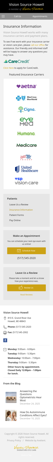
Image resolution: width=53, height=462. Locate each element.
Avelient (41, 440)
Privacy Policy (14, 440)
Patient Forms (16, 215)
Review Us (26, 287)
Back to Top (26, 455)
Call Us (17, 16)
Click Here (8, 67)
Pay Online (15, 220)
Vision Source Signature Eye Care (26, 447)
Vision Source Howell (34, 433)
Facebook (5, 340)
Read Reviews (26, 294)
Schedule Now (26, 250)
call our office (38, 44)
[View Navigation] (4, 16)
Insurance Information (21, 209)
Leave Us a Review (18, 204)
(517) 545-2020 (19, 326)
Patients (12, 198)
